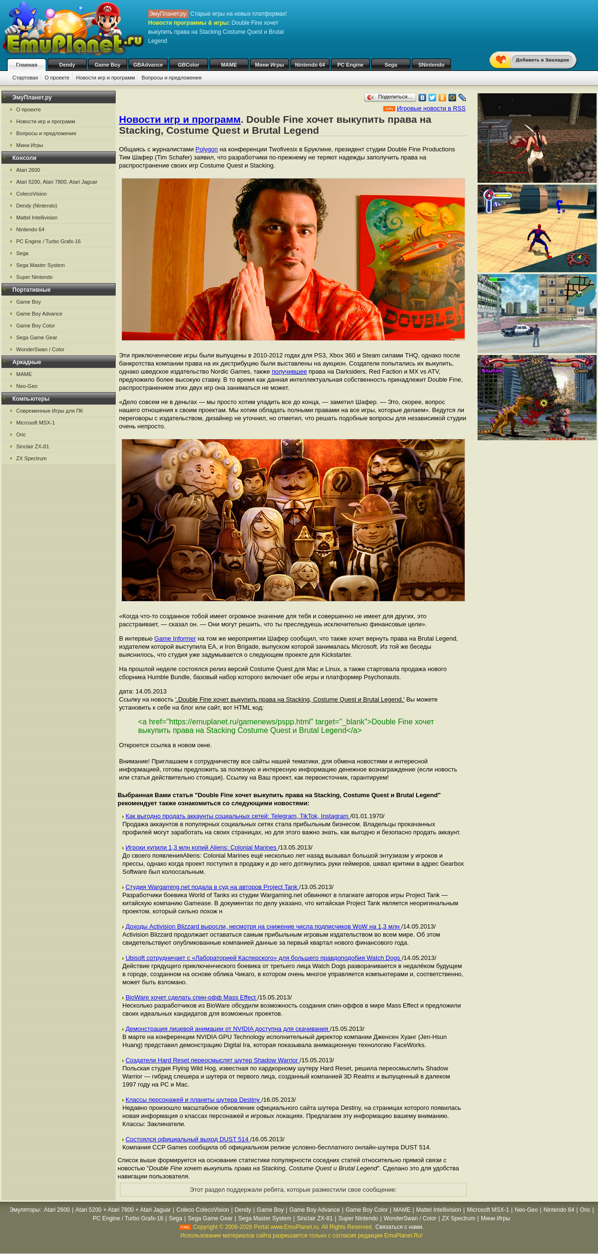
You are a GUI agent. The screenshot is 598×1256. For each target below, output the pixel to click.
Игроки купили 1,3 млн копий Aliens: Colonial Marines (202, 847)
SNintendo (432, 65)
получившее (289, 371)
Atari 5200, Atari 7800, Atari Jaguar (57, 182)
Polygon (207, 149)
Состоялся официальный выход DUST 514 (188, 1139)
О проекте (57, 77)
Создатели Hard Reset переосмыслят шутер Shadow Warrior (213, 1060)
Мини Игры (269, 65)
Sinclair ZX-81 (32, 446)
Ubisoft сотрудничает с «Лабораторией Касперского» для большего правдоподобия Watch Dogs (264, 957)
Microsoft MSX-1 (35, 422)
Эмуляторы (25, 1210)
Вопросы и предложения (171, 77)
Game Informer (175, 638)
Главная (27, 65)
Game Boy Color (35, 325)
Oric (21, 434)
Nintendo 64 (310, 65)
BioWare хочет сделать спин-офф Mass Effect (192, 997)
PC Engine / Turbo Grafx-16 (48, 241)
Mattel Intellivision (37, 217)
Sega (391, 65)
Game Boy (107, 65)
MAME (229, 65)
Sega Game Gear (36, 337)
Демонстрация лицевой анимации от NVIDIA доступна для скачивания (228, 1028)
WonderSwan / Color (40, 349)
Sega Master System (40, 265)
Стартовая (25, 77)
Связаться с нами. (399, 1227)
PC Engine (350, 65)
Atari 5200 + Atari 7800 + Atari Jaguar (123, 1210)
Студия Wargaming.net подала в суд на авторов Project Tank (212, 886)
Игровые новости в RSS (431, 108)
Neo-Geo (27, 386)
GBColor (188, 65)
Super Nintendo (34, 277)
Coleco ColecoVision (203, 1210)
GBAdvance (148, 65)
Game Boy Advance (39, 313)
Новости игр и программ (105, 77)
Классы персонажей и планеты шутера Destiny (194, 1099)
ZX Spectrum (31, 458)
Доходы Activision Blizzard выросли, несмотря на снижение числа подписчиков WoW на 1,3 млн (263, 926)
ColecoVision (31, 194)
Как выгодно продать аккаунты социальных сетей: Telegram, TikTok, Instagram (238, 816)
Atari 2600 (28, 170)
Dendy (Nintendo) (36, 205)
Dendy (67, 65)
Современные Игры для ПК (49, 411)
